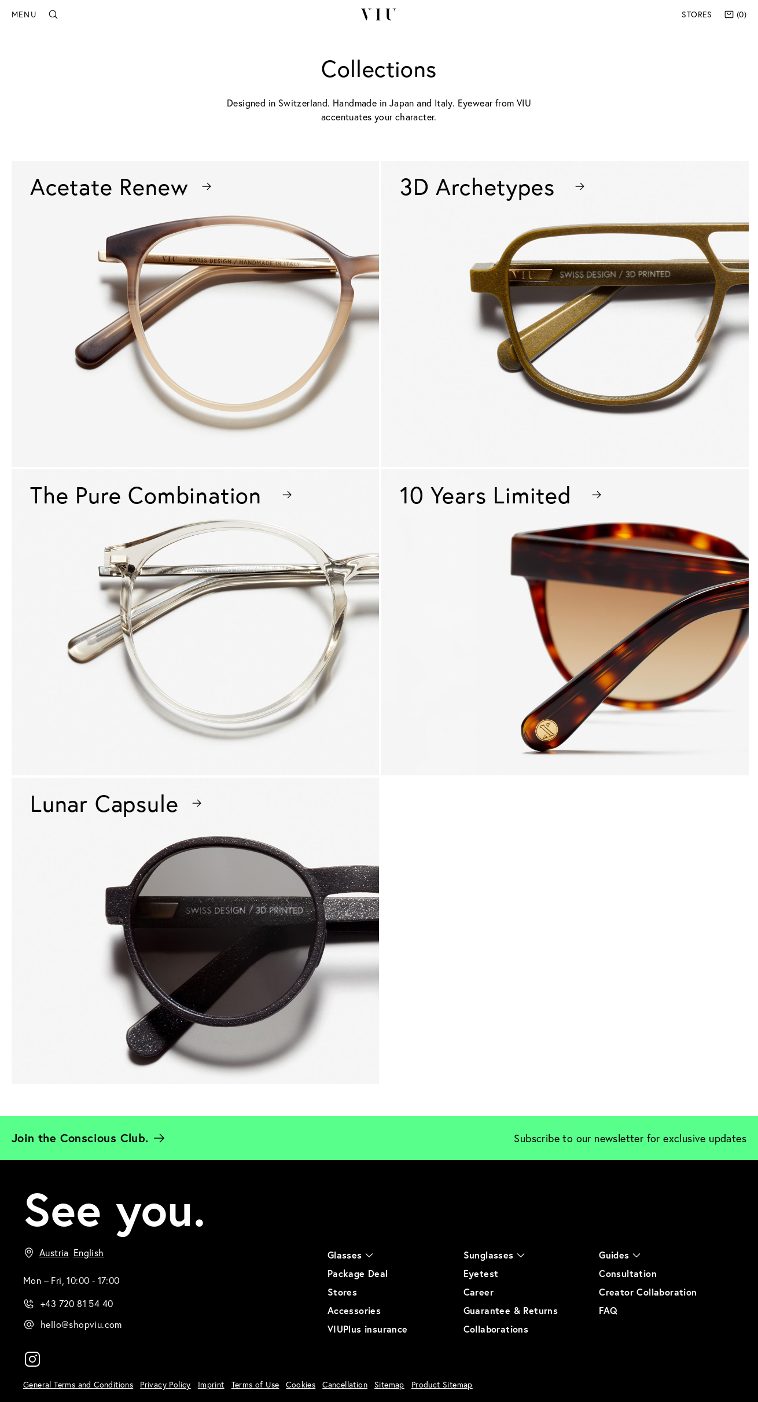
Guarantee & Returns (510, 1310)
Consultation (628, 1273)
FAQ (608, 1310)
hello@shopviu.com (81, 1324)
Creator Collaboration (648, 1292)
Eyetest (481, 1273)
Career (478, 1292)
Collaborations (496, 1329)
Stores (697, 14)
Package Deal (358, 1273)
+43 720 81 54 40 (77, 1303)
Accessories (354, 1310)
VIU (378, 14)
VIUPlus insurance (368, 1329)
